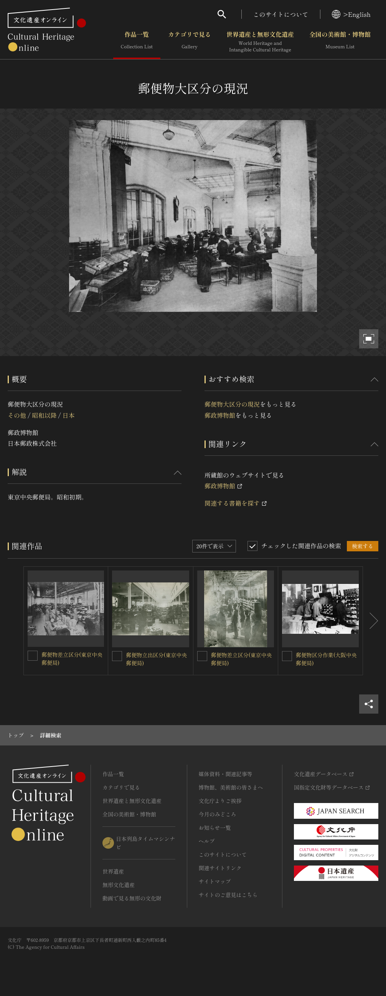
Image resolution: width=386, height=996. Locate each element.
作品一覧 (137, 42)
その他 (17, 415)
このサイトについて (280, 14)
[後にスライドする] (370, 620)
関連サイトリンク (220, 868)
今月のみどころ (217, 814)
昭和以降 (44, 415)
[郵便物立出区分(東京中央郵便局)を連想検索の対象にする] (117, 656)
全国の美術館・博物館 (340, 42)
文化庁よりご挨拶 (220, 801)
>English (351, 14)
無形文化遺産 (118, 885)
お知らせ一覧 (215, 827)
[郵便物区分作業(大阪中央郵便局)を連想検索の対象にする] (287, 656)
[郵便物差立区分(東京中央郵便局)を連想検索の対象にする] (33, 656)
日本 (69, 415)
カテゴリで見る (189, 42)
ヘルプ (207, 841)
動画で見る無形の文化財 (132, 898)
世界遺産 (113, 871)
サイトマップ (215, 881)
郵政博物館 (220, 415)
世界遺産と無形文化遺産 (260, 42)
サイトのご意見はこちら (228, 895)
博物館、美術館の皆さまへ (231, 787)
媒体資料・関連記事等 (225, 774)
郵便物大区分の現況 (232, 404)
